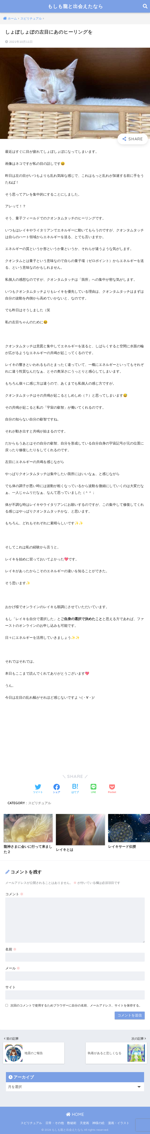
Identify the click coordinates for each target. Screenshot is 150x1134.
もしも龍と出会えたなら (75, 6)
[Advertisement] (75, 734)
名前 (11, 949)
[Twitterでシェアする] (38, 789)
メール (12, 968)
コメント (14, 894)
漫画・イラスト (118, 1123)
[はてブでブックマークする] (75, 789)
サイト (10, 987)
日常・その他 (55, 1123)
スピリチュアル (39, 803)
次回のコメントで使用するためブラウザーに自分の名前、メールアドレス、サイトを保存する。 (76, 1005)
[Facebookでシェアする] (56, 789)
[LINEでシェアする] (93, 789)
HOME (75, 1114)
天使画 (84, 1123)
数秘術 (71, 1123)
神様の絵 (98, 1123)
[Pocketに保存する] (112, 789)
